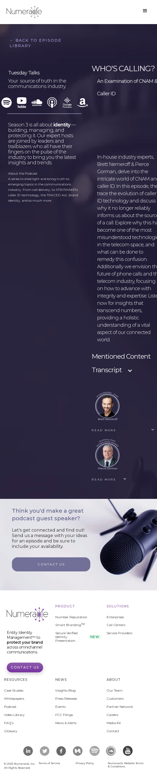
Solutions (118, 606)
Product (65, 606)
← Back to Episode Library (35, 43)
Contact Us (25, 667)
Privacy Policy (85, 763)
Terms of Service (49, 763)
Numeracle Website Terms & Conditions (125, 765)
